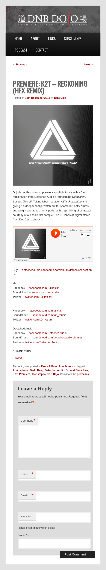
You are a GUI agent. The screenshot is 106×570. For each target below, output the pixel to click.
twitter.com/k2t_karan (38, 319)
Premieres (65, 366)
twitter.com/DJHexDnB (39, 296)
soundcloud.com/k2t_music (49, 315)
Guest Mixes (72, 38)
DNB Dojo (60, 97)
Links (52, 38)
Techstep (37, 374)
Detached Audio (54, 370)
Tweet (18, 357)
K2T (15, 374)
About (35, 38)
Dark (33, 370)
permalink (83, 374)
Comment (28, 421)
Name (27, 474)
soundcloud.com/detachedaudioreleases (57, 337)
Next (88, 64)
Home (18, 38)
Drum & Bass (49, 366)
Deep (40, 370)
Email (27, 495)
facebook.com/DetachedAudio (48, 333)
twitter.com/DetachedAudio (42, 342)
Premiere (24, 374)
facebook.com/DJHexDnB (45, 287)
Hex (85, 370)
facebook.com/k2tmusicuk (45, 310)
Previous (20, 64)
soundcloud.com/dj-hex (46, 292)
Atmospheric (21, 370)
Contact (42, 50)
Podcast (21, 50)
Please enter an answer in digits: (36, 527)
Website (26, 516)
